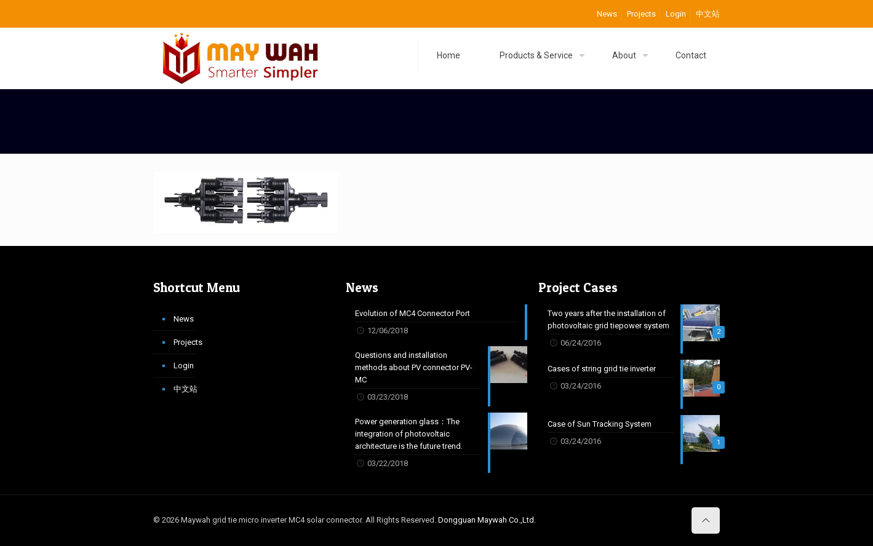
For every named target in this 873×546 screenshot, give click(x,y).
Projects (641, 13)
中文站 (708, 13)
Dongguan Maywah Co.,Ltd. (487, 519)
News (607, 13)
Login (676, 13)
